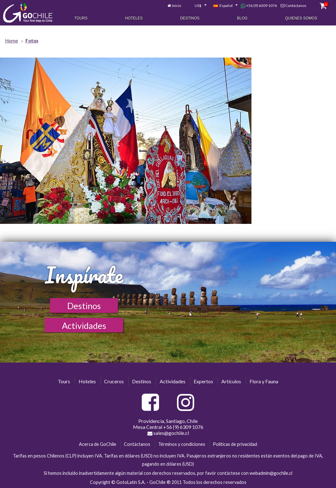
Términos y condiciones (181, 444)
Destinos (190, 18)
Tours (81, 18)
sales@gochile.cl (168, 433)
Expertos (203, 381)
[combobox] (197, 5)
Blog (242, 18)
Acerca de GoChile (97, 444)
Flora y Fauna (264, 381)
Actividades (84, 325)
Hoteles (134, 18)
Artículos (231, 381)
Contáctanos (295, 5)
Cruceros (114, 381)
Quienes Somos (301, 18)
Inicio (176, 5)
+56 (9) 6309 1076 (259, 5)
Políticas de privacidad (235, 444)
